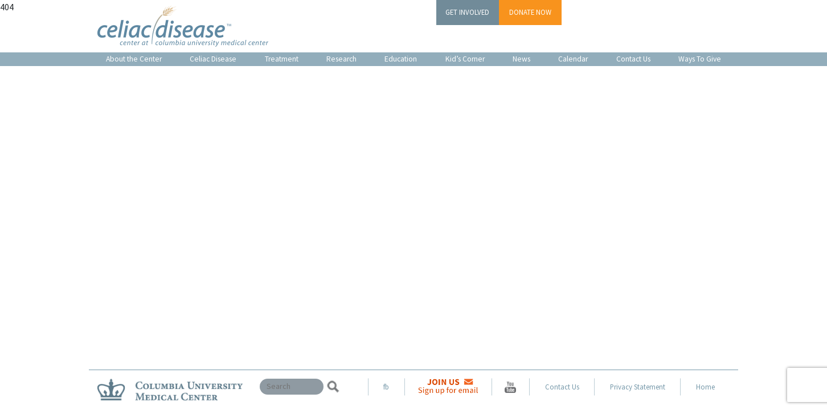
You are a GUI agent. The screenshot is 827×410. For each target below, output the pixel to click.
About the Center (134, 59)
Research (341, 59)
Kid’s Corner (465, 59)
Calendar (573, 59)
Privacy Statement (637, 386)
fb (386, 386)
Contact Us (633, 59)
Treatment (281, 59)
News (521, 59)
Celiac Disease (213, 59)
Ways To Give (699, 59)
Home (705, 386)
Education (400, 59)
